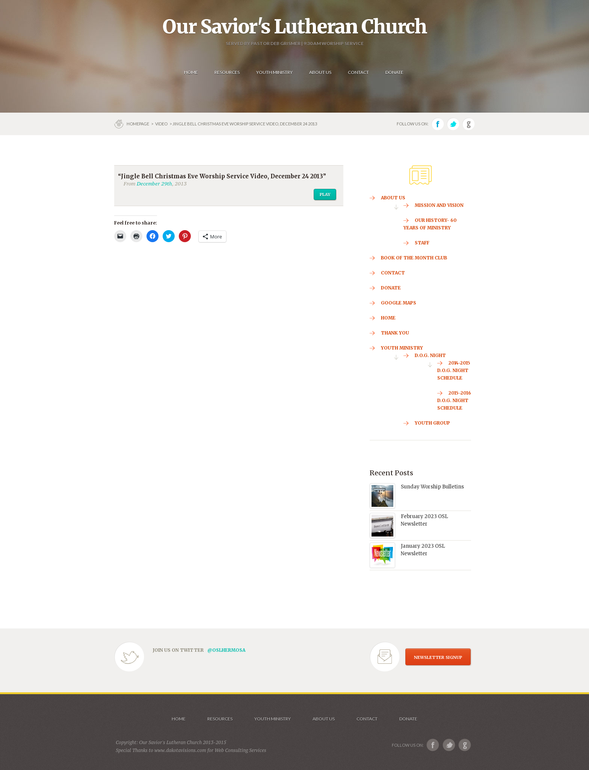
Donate (408, 719)
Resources (220, 719)
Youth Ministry (272, 719)
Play (325, 194)
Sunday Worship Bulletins (432, 487)
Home (179, 719)
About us (324, 719)
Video (161, 123)
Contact (367, 719)
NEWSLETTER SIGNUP (438, 657)
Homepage (138, 123)
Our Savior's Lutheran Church (295, 27)
